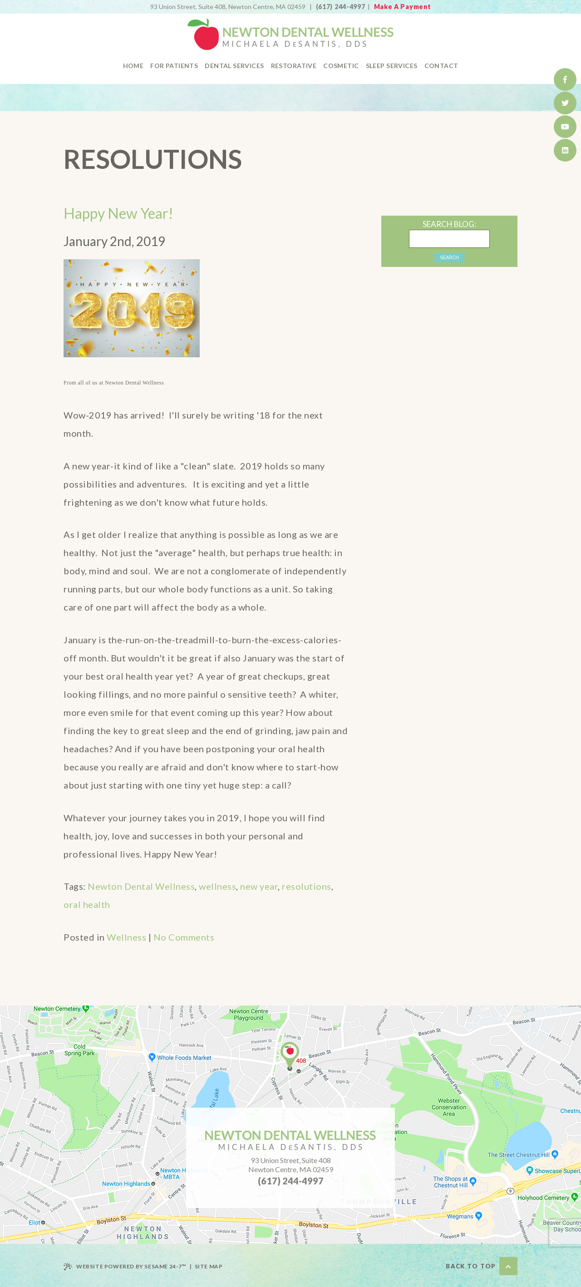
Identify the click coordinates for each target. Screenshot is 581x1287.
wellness (217, 886)
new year (259, 886)
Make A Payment (402, 6)
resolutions (306, 886)
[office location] (290, 1056)
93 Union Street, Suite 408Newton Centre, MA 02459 (290, 1165)
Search (449, 257)
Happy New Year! (118, 213)
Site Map (209, 1266)
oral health (87, 904)
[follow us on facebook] (565, 79)
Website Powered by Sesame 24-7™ (125, 1266)
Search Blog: (449, 224)
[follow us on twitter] (565, 103)
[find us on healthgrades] (565, 150)
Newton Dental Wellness (141, 886)
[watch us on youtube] (565, 126)
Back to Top (481, 1266)
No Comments (184, 937)
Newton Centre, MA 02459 (227, 6)
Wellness (126, 937)
